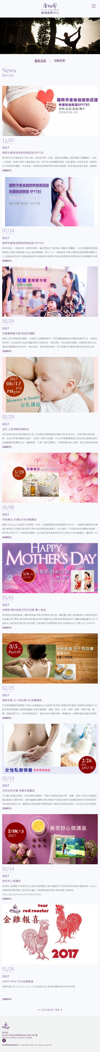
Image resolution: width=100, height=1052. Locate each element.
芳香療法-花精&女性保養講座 (19, 519)
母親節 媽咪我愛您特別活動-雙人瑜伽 (24, 610)
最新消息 (40, 60)
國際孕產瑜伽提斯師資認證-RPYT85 (22, 152)
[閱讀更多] (7, 170)
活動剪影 (59, 60)
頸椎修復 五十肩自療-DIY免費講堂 (22, 700)
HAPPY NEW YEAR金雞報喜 (18, 981)
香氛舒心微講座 (11, 881)
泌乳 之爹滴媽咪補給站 (15, 429)
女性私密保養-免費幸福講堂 (18, 790)
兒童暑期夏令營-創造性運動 (18, 333)
